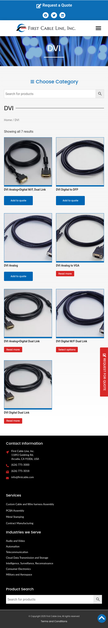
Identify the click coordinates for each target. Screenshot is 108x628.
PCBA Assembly (15, 510)
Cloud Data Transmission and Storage (27, 557)
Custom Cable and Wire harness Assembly (30, 504)
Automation (13, 546)
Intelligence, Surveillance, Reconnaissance (29, 563)
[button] (98, 28)
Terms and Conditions (54, 621)
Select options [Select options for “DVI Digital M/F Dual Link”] (66, 349)
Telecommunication (17, 552)
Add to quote (18, 200)
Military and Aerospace (19, 574)
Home (8, 120)
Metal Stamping (15, 516)
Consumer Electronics (18, 568)
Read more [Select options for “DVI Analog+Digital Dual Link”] (13, 349)
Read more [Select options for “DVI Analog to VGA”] (65, 273)
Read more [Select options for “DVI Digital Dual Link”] (13, 420)
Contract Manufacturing (19, 523)
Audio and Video (15, 540)
